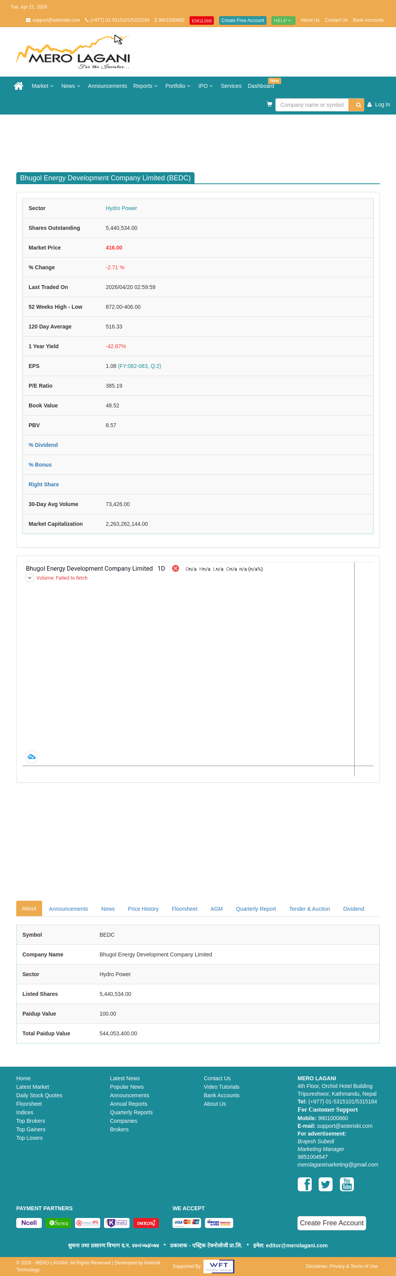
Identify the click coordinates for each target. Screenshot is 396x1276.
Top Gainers (30, 1129)
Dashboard (263, 83)
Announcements (107, 86)
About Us (309, 20)
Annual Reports (129, 1104)
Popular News (127, 1087)
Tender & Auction (309, 909)
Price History (143, 909)
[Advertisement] (204, 139)
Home (23, 1078)
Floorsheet (184, 909)
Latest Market (32, 1087)
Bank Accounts (368, 20)
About (29, 908)
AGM (216, 909)
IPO (206, 86)
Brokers (119, 1129)
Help (283, 20)
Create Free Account (243, 20)
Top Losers (29, 1138)
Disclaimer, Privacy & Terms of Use (342, 1266)
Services (231, 86)
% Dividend (43, 445)
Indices (24, 1112)
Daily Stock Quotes (39, 1095)
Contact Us (336, 20)
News (71, 86)
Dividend (353, 909)
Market (43, 86)
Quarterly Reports (131, 1112)
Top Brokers (30, 1121)
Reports (146, 86)
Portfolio (179, 86)
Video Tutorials (221, 1087)
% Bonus (40, 465)
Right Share (44, 484)
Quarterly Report (256, 909)
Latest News (125, 1078)
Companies (124, 1121)
